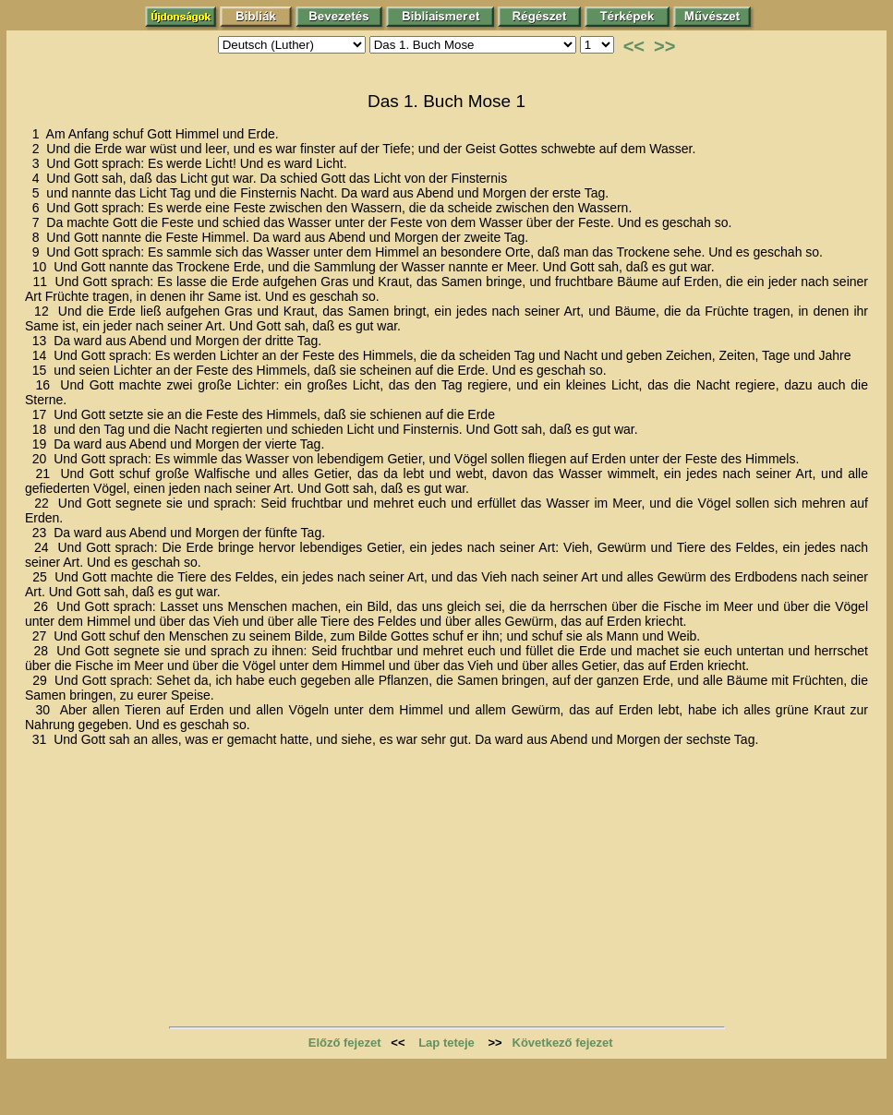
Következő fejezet (563, 1042)
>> (664, 46)
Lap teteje (446, 1042)
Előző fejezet (344, 1042)
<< (634, 46)
